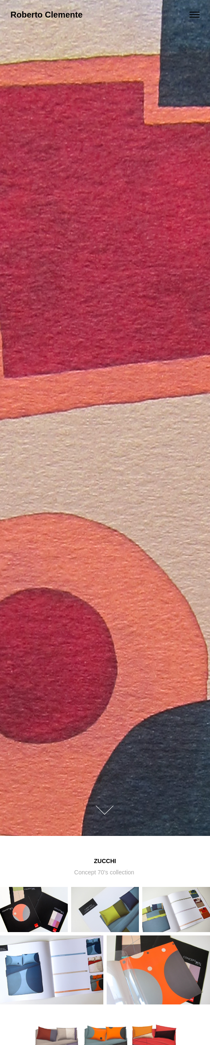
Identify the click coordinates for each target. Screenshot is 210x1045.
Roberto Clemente (46, 14)
